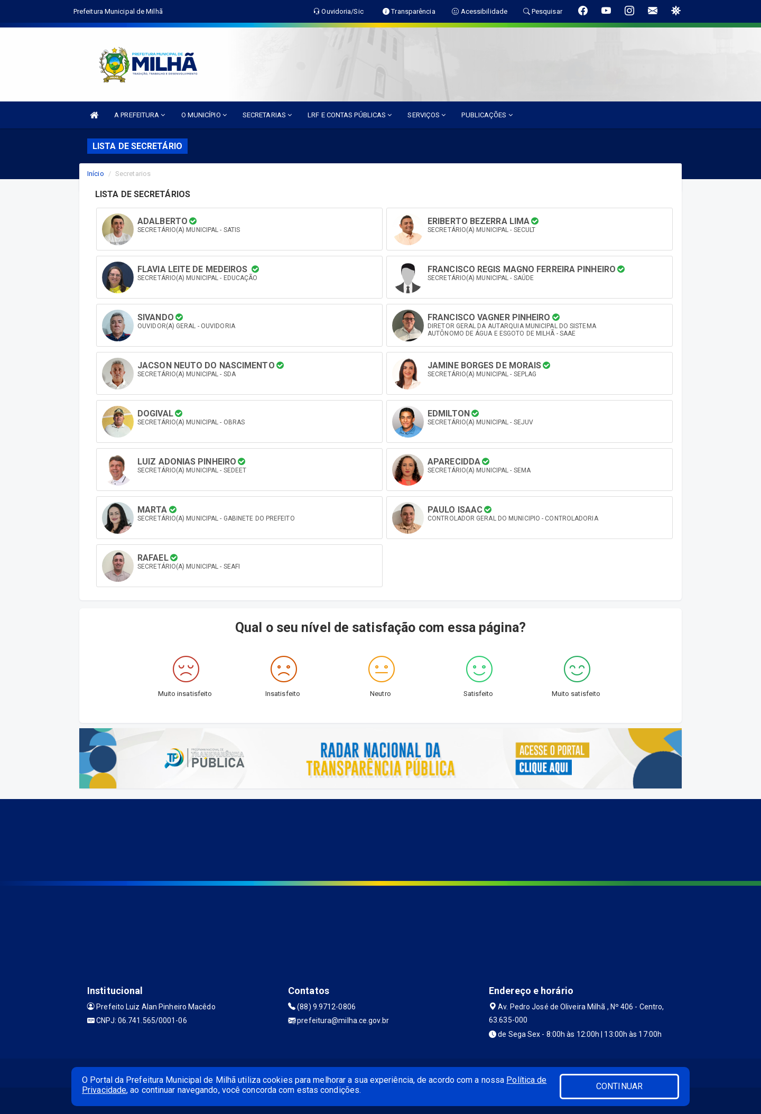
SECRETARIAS (267, 115)
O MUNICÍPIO (204, 115)
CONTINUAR (619, 1086)
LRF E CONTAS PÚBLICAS (350, 115)
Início (95, 174)
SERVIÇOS (426, 115)
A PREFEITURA (139, 115)
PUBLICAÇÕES (486, 115)
